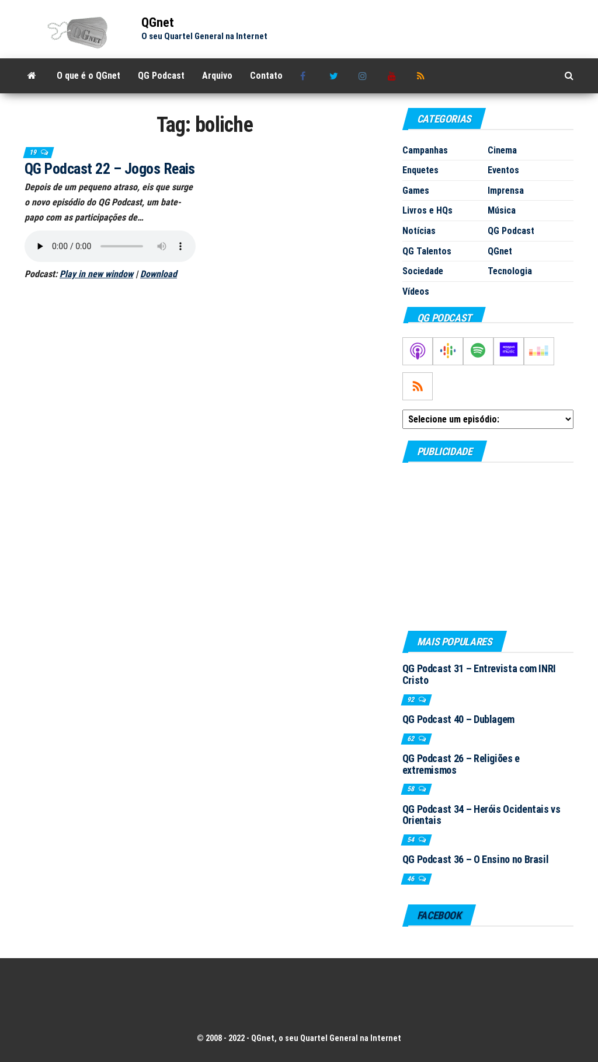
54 (411, 840)
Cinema (502, 150)
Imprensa (506, 190)
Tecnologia (510, 271)
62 (411, 739)
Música (502, 210)
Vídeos (415, 291)
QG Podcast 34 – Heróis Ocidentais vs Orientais (481, 815)
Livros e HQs (427, 210)
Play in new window (96, 274)
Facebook (306, 75)
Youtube (393, 75)
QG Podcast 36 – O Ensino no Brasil (475, 859)
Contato (266, 75)
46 (411, 879)
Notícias (419, 230)
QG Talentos (426, 251)
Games (415, 190)
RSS (422, 75)
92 (411, 700)
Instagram (364, 75)
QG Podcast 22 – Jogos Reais (110, 168)
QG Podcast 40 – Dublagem (458, 719)
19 (33, 152)
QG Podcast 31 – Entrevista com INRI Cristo (479, 674)
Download (158, 274)
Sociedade (422, 271)
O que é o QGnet (88, 75)
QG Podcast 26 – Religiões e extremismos (461, 764)
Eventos (503, 170)
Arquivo (217, 75)
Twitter (335, 75)
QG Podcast (161, 75)
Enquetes (420, 170)
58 (411, 789)
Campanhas (425, 150)
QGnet (157, 22)
